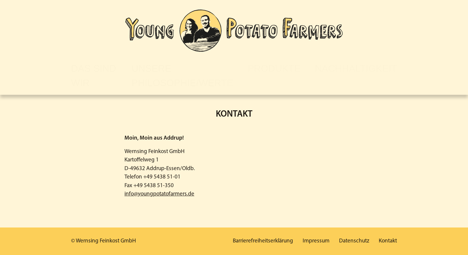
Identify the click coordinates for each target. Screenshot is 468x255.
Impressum (316, 241)
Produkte (274, 68)
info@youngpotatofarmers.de (159, 194)
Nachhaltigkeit (356, 68)
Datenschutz (354, 241)
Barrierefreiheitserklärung (263, 241)
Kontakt (388, 241)
